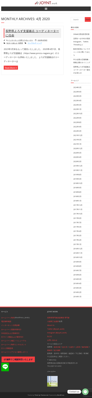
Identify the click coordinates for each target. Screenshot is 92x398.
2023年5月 (77, 96)
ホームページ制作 (8, 317)
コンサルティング (35, 43)
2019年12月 (77, 166)
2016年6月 (77, 275)
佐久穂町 (57, 350)
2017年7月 (77, 222)
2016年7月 (77, 270)
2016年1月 (77, 296)
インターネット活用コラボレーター (20, 40)
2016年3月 (77, 288)
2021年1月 (77, 144)
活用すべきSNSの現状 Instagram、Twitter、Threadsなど (81, 41)
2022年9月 (77, 118)
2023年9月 (77, 92)
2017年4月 (77, 231)
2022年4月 (77, 126)
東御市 (49, 350)
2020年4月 (77, 157)
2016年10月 (77, 257)
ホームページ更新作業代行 (11, 329)
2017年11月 (77, 209)
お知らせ (14, 43)
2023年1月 (77, 109)
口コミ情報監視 (7, 348)
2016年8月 (77, 266)
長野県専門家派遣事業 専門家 (58, 317)
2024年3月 (77, 87)
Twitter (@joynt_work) (55, 329)
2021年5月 (77, 139)
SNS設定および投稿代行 (10, 333)
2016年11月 (77, 253)
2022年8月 (77, 122)
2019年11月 (77, 170)
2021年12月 (77, 135)
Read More (10, 67)
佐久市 (64, 347)
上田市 (77, 347)
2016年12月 (77, 248)
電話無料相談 (6, 321)
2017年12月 (77, 205)
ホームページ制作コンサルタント (13, 344)
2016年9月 (77, 262)
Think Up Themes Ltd (41, 395)
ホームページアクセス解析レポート (14, 352)
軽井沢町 (57, 347)
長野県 (20, 43)
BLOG (9, 43)
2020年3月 (77, 161)
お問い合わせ (52, 340)
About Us (50, 325)
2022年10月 (77, 113)
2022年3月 (77, 131)
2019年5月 (77, 179)
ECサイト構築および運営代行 (12, 337)
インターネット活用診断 (10, 325)
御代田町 (85, 347)
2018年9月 (77, 187)
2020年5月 (77, 153)
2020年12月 (77, 148)
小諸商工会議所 (53, 321)
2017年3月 (77, 235)
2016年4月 (77, 283)
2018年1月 (77, 201)
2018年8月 (77, 192)
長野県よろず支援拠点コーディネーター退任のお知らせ (81, 70)
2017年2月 (77, 240)
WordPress (60, 395)
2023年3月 (77, 105)
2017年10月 (77, 214)
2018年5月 (77, 196)
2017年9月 (77, 218)
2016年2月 (77, 292)
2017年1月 (77, 244)
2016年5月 (77, 279)
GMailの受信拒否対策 (81, 34)
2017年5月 (77, 227)
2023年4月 (77, 100)
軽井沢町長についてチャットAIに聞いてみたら (81, 52)
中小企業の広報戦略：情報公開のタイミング (81, 61)
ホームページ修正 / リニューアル (13, 340)
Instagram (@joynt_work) (57, 333)
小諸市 (71, 347)
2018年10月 (77, 183)
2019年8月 (77, 174)
